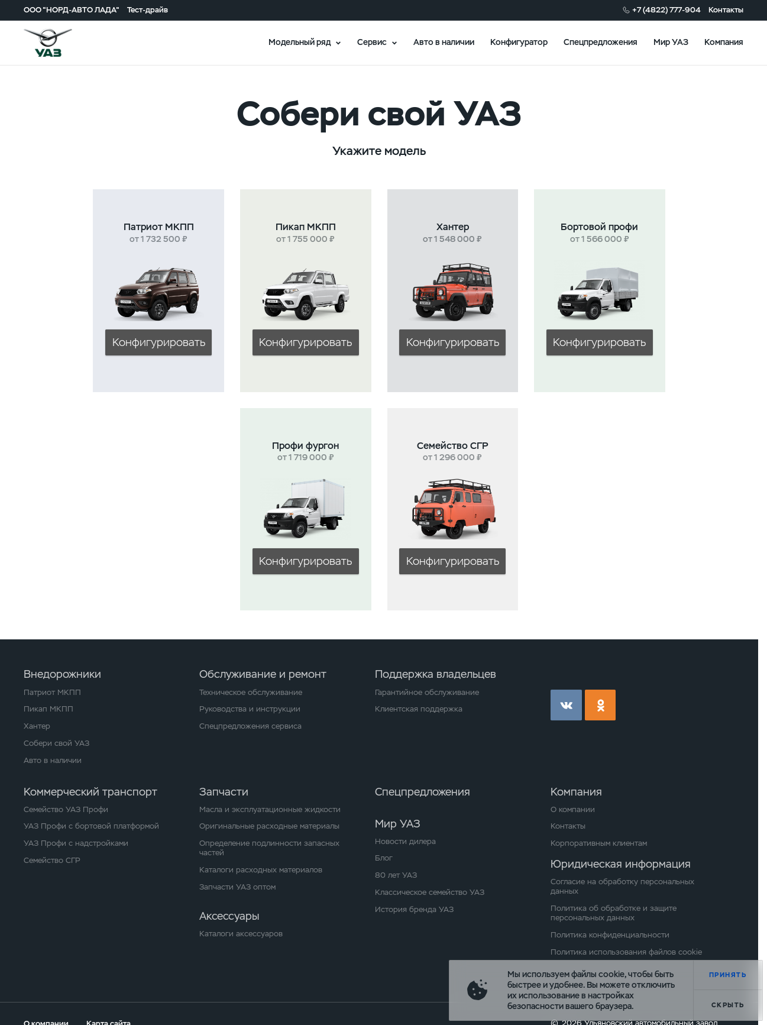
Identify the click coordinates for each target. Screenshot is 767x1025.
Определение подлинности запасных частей (269, 848)
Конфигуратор (519, 42)
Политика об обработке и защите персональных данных (614, 913)
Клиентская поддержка (418, 709)
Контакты (725, 10)
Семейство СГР (52, 860)
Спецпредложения (600, 42)
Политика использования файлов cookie (626, 952)
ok (600, 705)
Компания (723, 42)
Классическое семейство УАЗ (429, 892)
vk (566, 705)
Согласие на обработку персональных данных (622, 886)
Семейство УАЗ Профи (66, 809)
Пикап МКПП (48, 709)
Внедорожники (62, 674)
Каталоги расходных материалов (260, 870)
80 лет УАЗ (396, 875)
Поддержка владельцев (435, 674)
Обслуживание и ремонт (262, 674)
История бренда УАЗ (414, 909)
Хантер (37, 726)
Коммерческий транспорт (90, 791)
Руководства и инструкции (249, 709)
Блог (384, 858)
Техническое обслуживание (250, 692)
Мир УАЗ (670, 42)
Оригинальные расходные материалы (269, 826)
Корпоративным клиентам (599, 843)
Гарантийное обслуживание (427, 692)
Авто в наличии (443, 42)
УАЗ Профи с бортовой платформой (91, 826)
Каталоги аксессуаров (241, 934)
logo (61, 43)
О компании (573, 809)
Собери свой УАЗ (56, 743)
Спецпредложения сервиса (250, 726)
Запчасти (223, 791)
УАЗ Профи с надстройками (76, 843)
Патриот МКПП (52, 692)
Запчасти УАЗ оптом (237, 887)
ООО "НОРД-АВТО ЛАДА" (71, 10)
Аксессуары (229, 916)
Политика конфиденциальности (610, 935)
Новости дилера (405, 841)
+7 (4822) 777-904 (666, 10)
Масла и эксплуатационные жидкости (270, 809)
